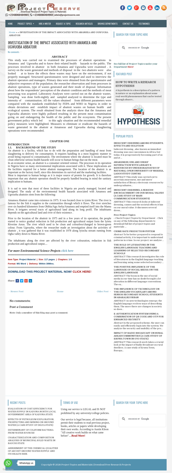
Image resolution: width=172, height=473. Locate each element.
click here (67, 250)
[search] (141, 48)
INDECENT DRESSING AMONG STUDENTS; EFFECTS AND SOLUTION (138, 144)
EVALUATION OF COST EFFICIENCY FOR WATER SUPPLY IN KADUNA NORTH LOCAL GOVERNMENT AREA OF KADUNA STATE (32, 411)
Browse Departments (108, 23)
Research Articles (84, 23)
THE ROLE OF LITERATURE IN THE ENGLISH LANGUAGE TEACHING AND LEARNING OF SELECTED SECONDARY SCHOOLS (136, 249)
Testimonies (144, 23)
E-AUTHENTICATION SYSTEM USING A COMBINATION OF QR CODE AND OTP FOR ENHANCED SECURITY (139, 316)
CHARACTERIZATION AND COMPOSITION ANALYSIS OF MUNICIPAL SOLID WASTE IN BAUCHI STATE (31, 440)
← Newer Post (16, 291)
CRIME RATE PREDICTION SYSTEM (134, 231)
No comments (13, 52)
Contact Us (128, 23)
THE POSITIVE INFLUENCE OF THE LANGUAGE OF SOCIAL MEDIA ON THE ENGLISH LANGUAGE (136, 270)
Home (10, 23)
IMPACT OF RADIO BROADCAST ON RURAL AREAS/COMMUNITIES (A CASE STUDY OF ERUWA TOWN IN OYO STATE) (138, 336)
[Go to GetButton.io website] (8, 469)
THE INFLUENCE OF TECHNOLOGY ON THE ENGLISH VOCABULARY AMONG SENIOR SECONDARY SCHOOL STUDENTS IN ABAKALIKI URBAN (138, 293)
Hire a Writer (45, 23)
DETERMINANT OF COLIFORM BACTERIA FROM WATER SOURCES (30, 431)
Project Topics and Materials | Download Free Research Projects (96, 464)
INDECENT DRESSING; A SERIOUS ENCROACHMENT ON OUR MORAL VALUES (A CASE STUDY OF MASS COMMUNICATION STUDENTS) (139, 194)
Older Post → (104, 291)
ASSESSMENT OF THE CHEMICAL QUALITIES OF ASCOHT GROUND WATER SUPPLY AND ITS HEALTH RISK (33, 451)
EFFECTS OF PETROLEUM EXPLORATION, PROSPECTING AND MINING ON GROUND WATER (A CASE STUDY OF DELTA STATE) (31, 422)
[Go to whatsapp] (8, 463)
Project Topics (27, 22)
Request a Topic (63, 23)
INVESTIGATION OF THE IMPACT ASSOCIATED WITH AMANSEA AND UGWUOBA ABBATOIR (52, 44)
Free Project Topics (124, 215)
